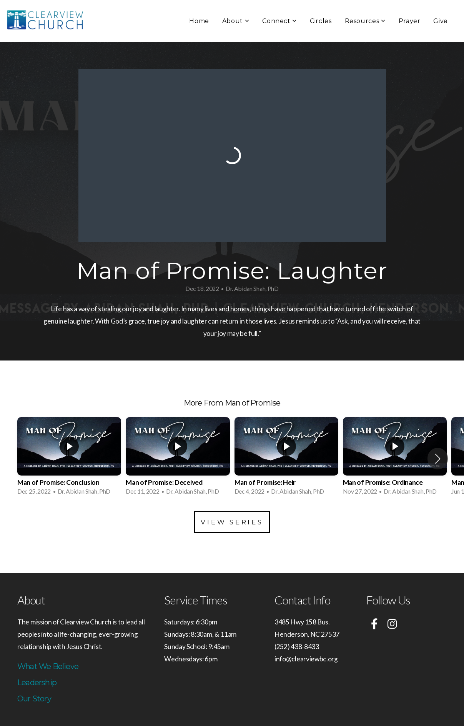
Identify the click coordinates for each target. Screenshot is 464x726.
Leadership (37, 682)
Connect (279, 21)
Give (440, 21)
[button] (437, 458)
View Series (232, 522)
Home (199, 21)
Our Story (34, 698)
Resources (365, 21)
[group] (69, 458)
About (235, 21)
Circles (320, 21)
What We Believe (47, 666)
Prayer (410, 21)
